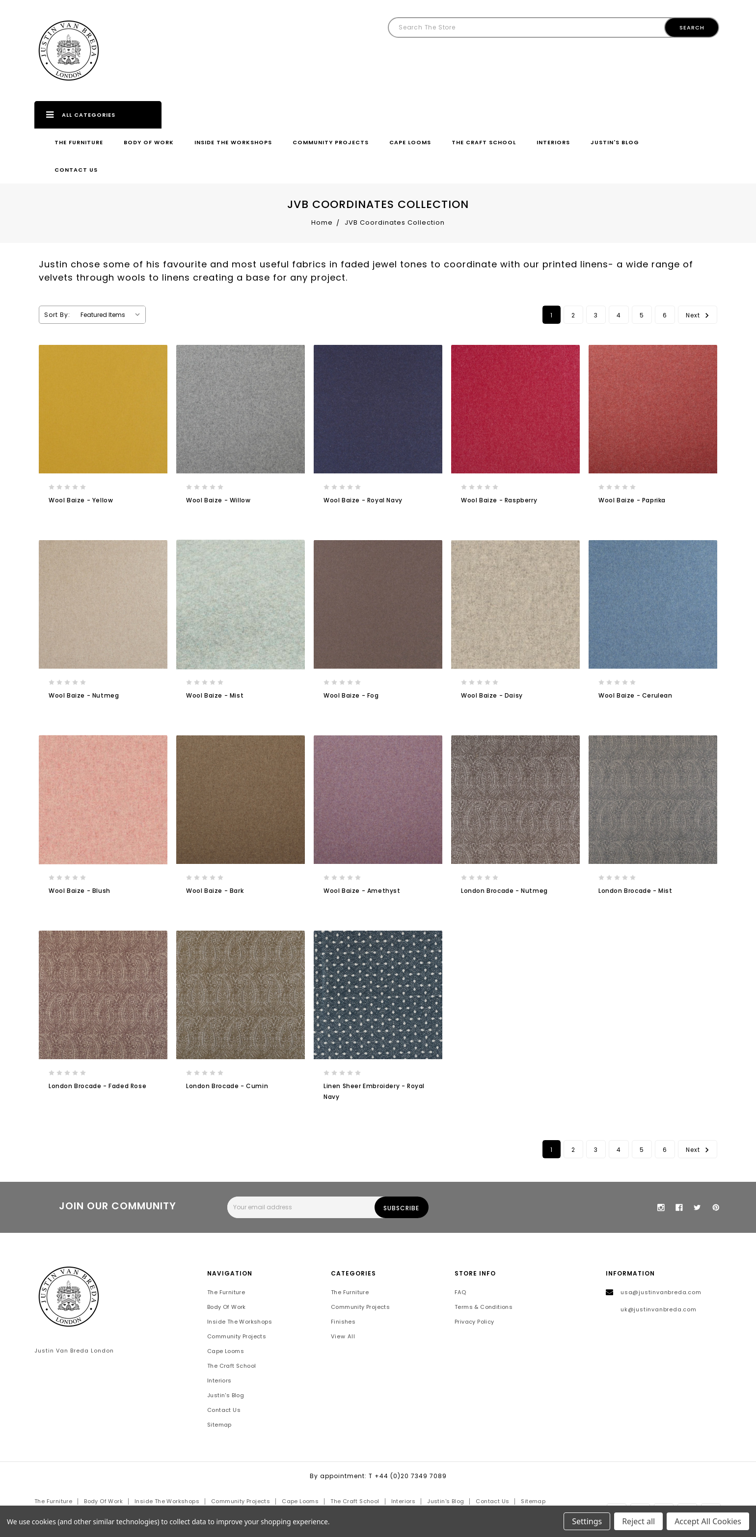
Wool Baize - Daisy (492, 695)
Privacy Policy (474, 1322)
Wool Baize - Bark (214, 890)
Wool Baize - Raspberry (499, 500)
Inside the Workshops (233, 142)
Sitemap (219, 1425)
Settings (587, 1521)
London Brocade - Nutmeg (504, 890)
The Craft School (484, 142)
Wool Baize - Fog (351, 695)
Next (699, 314)
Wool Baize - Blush (79, 890)
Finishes (343, 1322)
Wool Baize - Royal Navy (363, 500)
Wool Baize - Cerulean (635, 695)
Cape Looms (410, 142)
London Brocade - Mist (635, 890)
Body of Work (149, 142)
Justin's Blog (615, 142)
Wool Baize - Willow (218, 500)
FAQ (460, 1293)
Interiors (553, 142)
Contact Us (76, 170)
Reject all (638, 1521)
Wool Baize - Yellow (81, 500)
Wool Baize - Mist (214, 695)
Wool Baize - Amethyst (362, 890)
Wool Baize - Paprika (632, 500)
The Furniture (78, 142)
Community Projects (331, 142)
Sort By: (57, 315)
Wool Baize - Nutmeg (84, 695)
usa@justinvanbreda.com (661, 1293)
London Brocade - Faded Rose (97, 1086)
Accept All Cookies (708, 1521)
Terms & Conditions (484, 1307)
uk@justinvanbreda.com (659, 1310)
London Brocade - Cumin (227, 1086)
